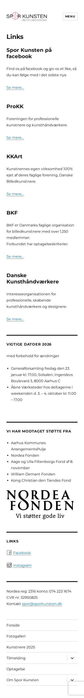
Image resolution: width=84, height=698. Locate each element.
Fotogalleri (16, 636)
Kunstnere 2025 (20, 647)
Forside (13, 625)
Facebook (22, 553)
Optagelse (15, 669)
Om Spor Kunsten (22, 680)
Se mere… (15, 87)
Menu (70, 16)
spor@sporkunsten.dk (42, 604)
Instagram (22, 565)
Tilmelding (16, 658)
